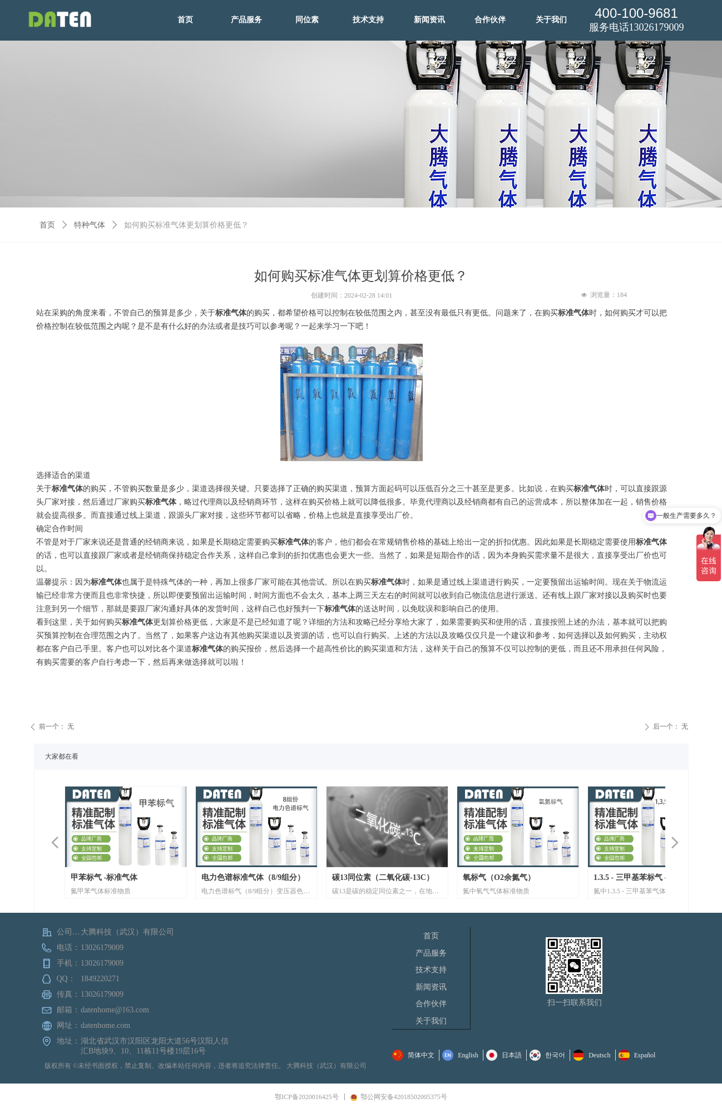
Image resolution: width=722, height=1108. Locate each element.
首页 (47, 225)
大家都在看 (61, 756)
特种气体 (89, 225)
